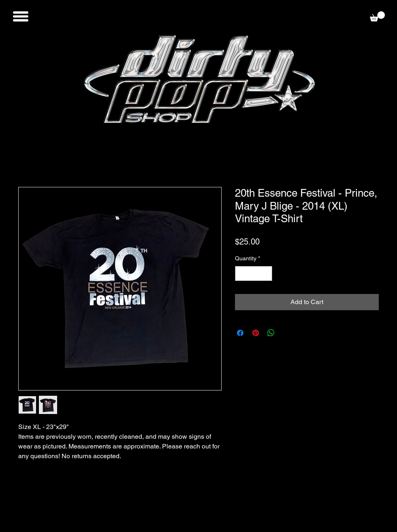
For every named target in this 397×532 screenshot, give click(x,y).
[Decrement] (241, 273)
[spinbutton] (253, 273)
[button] (20, 16)
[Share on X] (286, 333)
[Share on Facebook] (240, 333)
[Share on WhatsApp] (271, 333)
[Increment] (266, 273)
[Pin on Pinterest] (255, 333)
